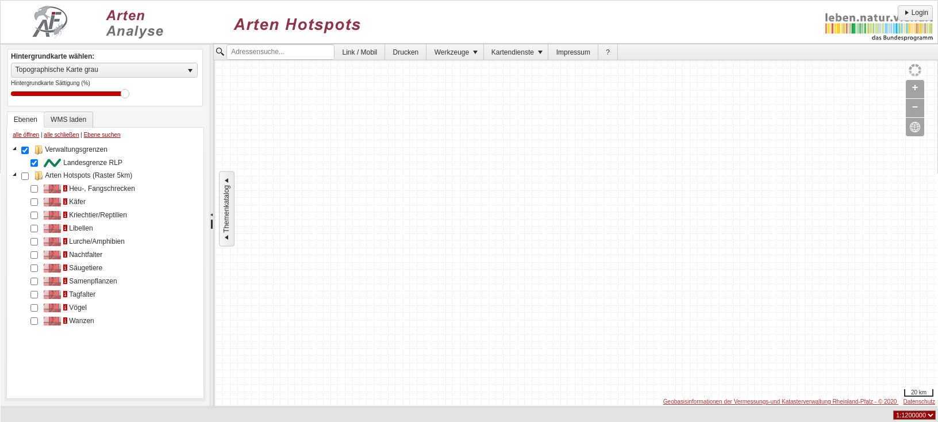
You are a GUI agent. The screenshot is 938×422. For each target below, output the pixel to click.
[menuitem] (360, 52)
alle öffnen (26, 135)
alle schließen (61, 135)
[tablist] (105, 255)
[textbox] (280, 52)
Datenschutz (919, 401)
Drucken (406, 52)
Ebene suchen (102, 135)
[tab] (25, 120)
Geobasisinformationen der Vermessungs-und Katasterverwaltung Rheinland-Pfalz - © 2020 (780, 401)
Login (915, 12)
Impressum (573, 52)
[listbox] (104, 70)
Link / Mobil (360, 52)
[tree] (105, 270)
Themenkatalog (226, 209)
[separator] (212, 225)
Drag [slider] (125, 93)
